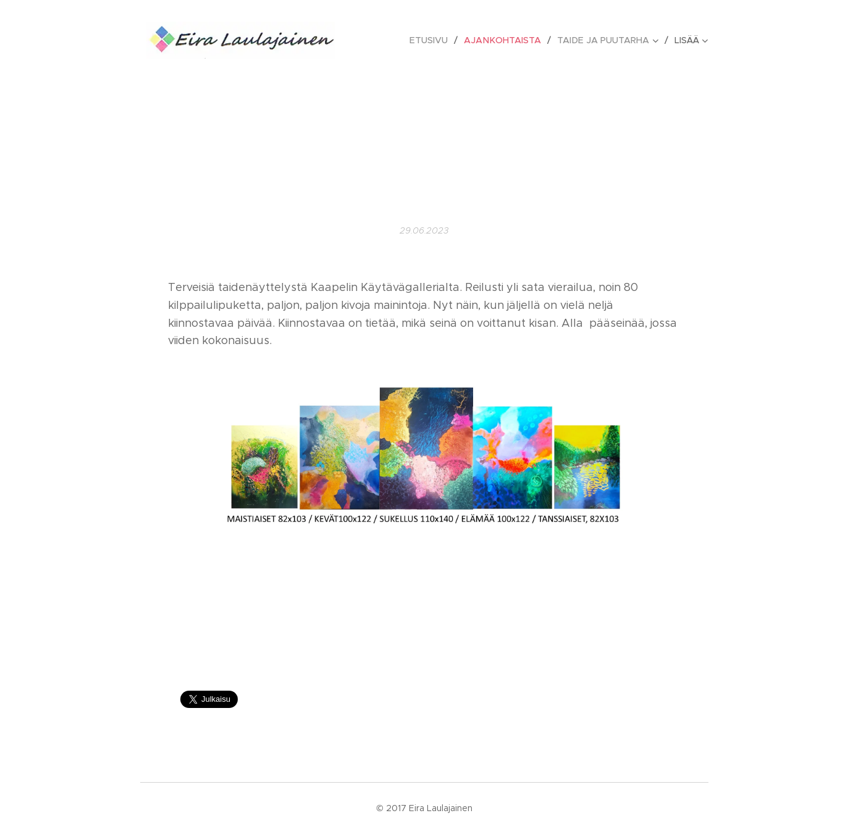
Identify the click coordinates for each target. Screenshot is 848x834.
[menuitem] (436, 40)
